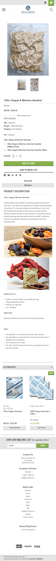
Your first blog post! (28, 530)
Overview (28, 181)
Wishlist (28, 472)
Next (52, 367)
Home (28, 493)
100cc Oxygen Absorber (12, 411)
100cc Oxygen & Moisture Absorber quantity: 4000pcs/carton (24, 145)
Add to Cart (41, 427)
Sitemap (21, 557)
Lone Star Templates (36, 559)
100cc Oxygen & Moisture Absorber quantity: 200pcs (27, 150)
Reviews (28, 185)
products (28, 490)
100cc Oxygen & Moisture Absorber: (18, 140)
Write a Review (10, 118)
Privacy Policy (28, 517)
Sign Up (31, 475)
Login (24, 475)
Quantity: (7, 156)
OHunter (6, 406)
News (28, 505)
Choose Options (15, 427)
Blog (28, 502)
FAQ (28, 508)
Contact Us (28, 499)
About (28, 496)
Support (28, 514)
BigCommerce (16, 559)
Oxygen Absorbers (37, 406)
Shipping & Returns (28, 478)
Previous (48, 367)
